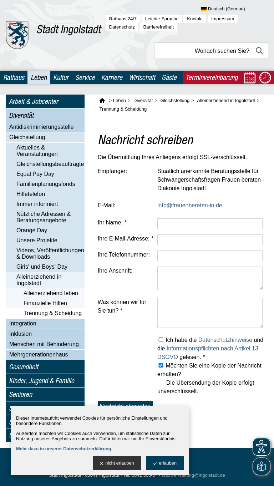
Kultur (60, 77)
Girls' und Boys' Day (41, 267)
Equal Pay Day (35, 174)
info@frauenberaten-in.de (189, 205)
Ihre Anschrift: (115, 271)
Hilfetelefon (30, 194)
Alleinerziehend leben (51, 293)
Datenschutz (122, 27)
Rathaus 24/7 (123, 18)
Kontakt (195, 18)
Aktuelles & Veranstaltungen (37, 151)
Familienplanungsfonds (45, 184)
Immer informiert (37, 204)
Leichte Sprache (162, 18)
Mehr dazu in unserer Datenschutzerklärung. (64, 448)
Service (85, 77)
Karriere (111, 77)
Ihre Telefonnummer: (124, 255)
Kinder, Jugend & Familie (41, 380)
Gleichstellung (27, 137)
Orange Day (31, 230)
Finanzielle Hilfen (45, 303)
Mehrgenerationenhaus (38, 354)
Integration (22, 323)
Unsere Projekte (36, 240)
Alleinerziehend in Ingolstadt (38, 280)
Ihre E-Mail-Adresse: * (126, 239)
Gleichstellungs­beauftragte (50, 164)
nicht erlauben (117, 463)
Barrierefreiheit (158, 27)
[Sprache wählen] (234, 9)
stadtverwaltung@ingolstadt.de (193, 475)
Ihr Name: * (112, 222)
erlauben (165, 463)
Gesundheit (23, 367)
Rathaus (13, 77)
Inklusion (20, 334)
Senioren (20, 394)
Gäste (169, 77)
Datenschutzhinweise (225, 340)
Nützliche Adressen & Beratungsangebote (43, 217)
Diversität (21, 115)
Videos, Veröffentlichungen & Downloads (50, 253)
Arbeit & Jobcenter (33, 101)
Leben (39, 77)
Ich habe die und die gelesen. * (210, 348)
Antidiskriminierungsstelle (41, 127)
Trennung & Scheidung (53, 313)
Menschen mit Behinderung (44, 344)
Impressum (222, 18)
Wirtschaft (142, 77)
